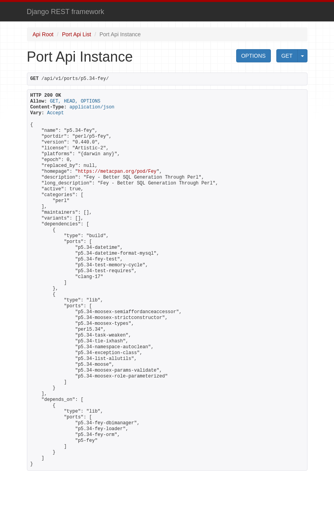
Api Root (43, 34)
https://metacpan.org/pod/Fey (117, 171)
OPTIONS (253, 56)
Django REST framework (65, 12)
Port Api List (76, 34)
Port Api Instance (120, 34)
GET (287, 56)
